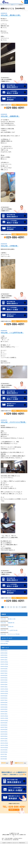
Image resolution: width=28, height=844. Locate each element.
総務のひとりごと (14, 4)
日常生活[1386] (4, 643)
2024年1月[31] (4, 686)
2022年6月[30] (4, 729)
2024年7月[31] (4, 673)
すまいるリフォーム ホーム (5, 4)
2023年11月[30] (4, 691)
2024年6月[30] (4, 675)
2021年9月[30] (4, 749)
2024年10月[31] (4, 666)
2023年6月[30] (4, 702)
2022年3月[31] (4, 736)
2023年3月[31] (4, 709)
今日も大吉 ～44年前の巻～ (7, 626)
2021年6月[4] (4, 756)
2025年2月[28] (4, 657)
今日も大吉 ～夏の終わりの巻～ (8, 619)
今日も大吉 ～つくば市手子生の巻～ (9, 630)
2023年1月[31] (4, 713)
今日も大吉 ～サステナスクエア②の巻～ (10, 634)
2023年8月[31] (4, 698)
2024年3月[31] (4, 682)
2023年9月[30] (4, 695)
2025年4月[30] (4, 653)
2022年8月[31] (4, 725)
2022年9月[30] (4, 722)
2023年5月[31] (4, 704)
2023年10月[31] (4, 693)
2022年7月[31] (4, 727)
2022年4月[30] (4, 734)
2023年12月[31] (4, 689)
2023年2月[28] (4, 711)
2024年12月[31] (4, 662)
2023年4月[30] (4, 707)
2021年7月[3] (4, 754)
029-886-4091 (7, 839)
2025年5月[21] (4, 650)
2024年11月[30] (4, 664)
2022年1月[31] (4, 740)
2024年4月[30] (4, 680)
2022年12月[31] (4, 716)
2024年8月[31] (4, 671)
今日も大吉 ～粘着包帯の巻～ (8, 622)
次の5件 (24, 607)
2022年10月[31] (4, 720)
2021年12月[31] (4, 743)
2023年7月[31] (4, 700)
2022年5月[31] (4, 731)
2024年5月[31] (4, 677)
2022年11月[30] (4, 718)
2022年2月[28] (4, 738)
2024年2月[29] (4, 684)
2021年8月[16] (4, 752)
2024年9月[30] (4, 668)
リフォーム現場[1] (5, 641)
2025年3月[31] (4, 655)
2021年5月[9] (4, 758)
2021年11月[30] (4, 745)
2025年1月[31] (4, 659)
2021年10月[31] (4, 747)
